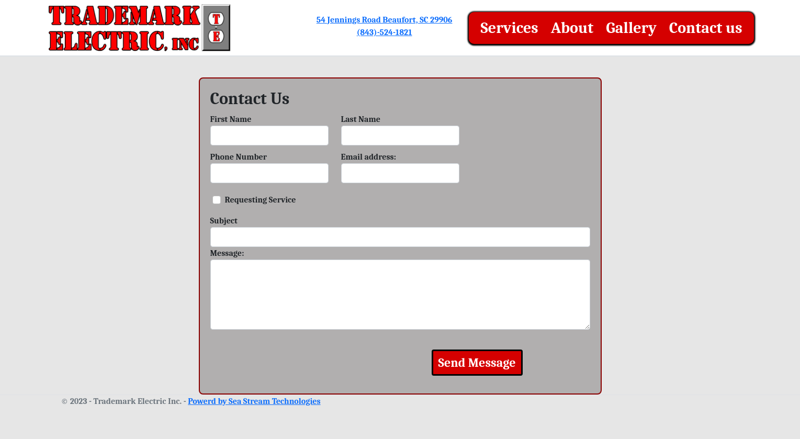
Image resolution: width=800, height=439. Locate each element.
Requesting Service (260, 200)
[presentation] (317, 362)
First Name (231, 119)
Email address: (369, 157)
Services (509, 28)
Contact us (705, 28)
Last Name (360, 119)
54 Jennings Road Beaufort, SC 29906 (385, 20)
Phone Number (238, 157)
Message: (227, 253)
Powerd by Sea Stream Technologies (254, 401)
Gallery (631, 28)
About (572, 28)
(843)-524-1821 (384, 32)
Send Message (477, 362)
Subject (224, 221)
